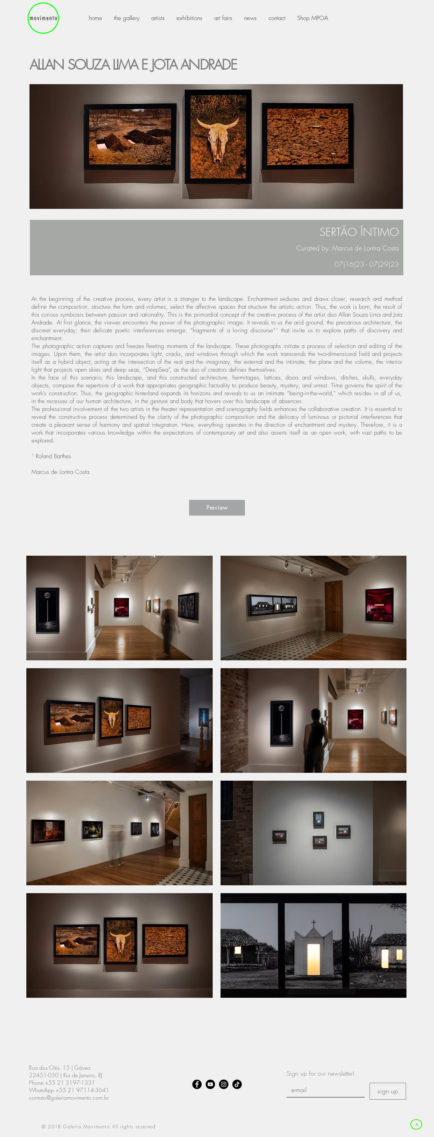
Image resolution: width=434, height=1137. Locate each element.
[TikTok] (237, 1084)
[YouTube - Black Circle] (210, 1084)
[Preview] (217, 508)
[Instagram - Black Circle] (223, 1084)
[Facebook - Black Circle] (197, 1084)
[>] (416, 1124)
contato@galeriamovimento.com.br (69, 1097)
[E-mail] (323, 1090)
